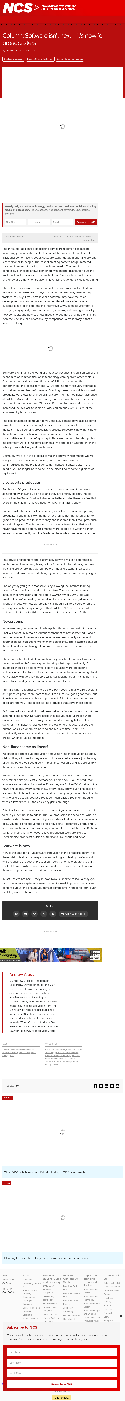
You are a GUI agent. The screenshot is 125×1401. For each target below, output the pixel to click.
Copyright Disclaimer (27, 1302)
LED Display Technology (48, 1298)
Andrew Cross (8, 1049)
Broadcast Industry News (67, 1052)
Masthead (27, 1279)
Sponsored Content (31, 1307)
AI (87, 608)
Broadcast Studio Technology (91, 1298)
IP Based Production (54, 1058)
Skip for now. (62, 1397)
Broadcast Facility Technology (40, 59)
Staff (5, 1275)
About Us (29, 1275)
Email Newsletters (112, 1286)
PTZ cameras (71, 608)
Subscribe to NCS (112, 1282)
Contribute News (111, 1290)
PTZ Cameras (24, 1052)
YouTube (107, 1305)
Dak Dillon (7, 1288)
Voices (55, 1064)
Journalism (68, 1307)
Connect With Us (112, 1277)
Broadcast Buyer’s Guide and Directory (52, 1279)
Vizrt (12, 1055)
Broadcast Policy (70, 1300)
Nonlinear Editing (10, 1052)
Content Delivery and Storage (70, 59)
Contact (107, 1294)
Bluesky (107, 1301)
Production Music (51, 1303)
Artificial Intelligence (25, 1049)
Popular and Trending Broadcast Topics (91, 1280)
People (66, 1304)
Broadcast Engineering (14, 59)
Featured (76, 1055)
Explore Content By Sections (70, 1279)
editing (10, 762)
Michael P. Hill (8, 1279)
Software (49, 1061)
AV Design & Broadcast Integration (48, 1289)
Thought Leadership (63, 1061)
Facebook (108, 1298)
